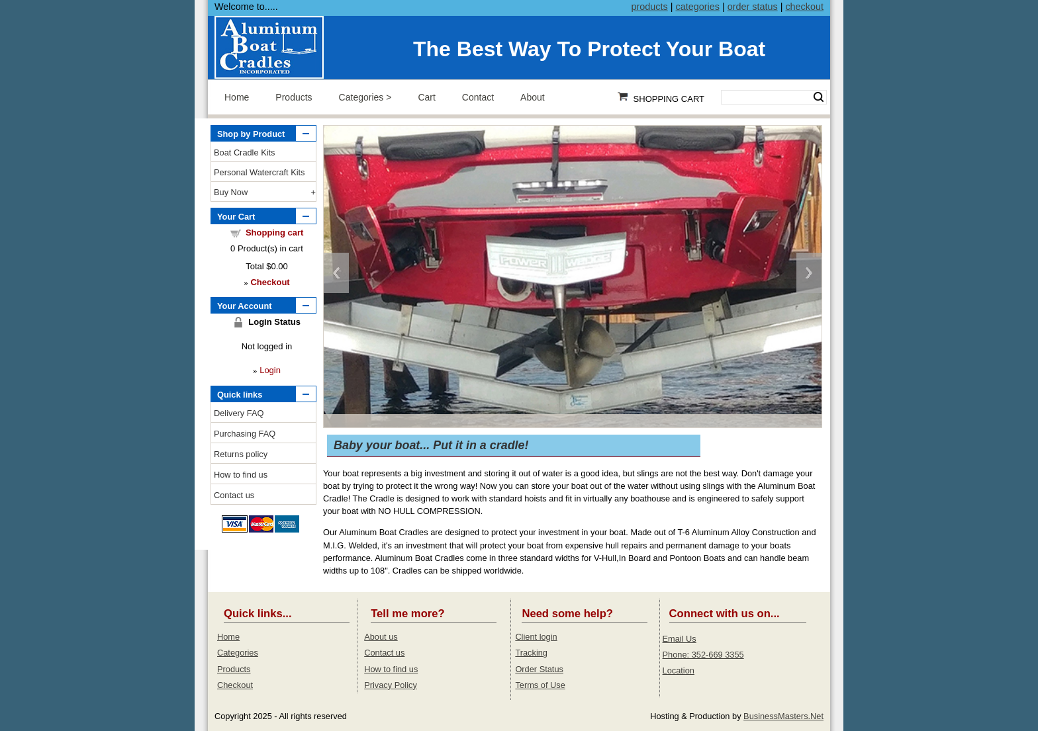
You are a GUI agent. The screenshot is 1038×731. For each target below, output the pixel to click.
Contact (478, 97)
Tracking (531, 653)
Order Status (539, 669)
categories (697, 6)
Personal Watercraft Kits (259, 172)
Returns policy (240, 454)
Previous (336, 273)
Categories (361, 97)
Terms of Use (540, 685)
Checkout (235, 685)
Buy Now (231, 192)
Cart (426, 97)
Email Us (679, 639)
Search (818, 97)
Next (809, 273)
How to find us (240, 475)
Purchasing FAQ (244, 434)
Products (293, 97)
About (532, 97)
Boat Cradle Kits (244, 152)
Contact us (234, 495)
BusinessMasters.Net (783, 716)
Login (270, 370)
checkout (804, 6)
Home (236, 97)
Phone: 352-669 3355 (703, 655)
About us (381, 637)
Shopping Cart (669, 99)
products (650, 6)
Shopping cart (274, 232)
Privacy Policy (390, 685)
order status (753, 6)
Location (678, 670)
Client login (536, 637)
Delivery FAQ (238, 413)
